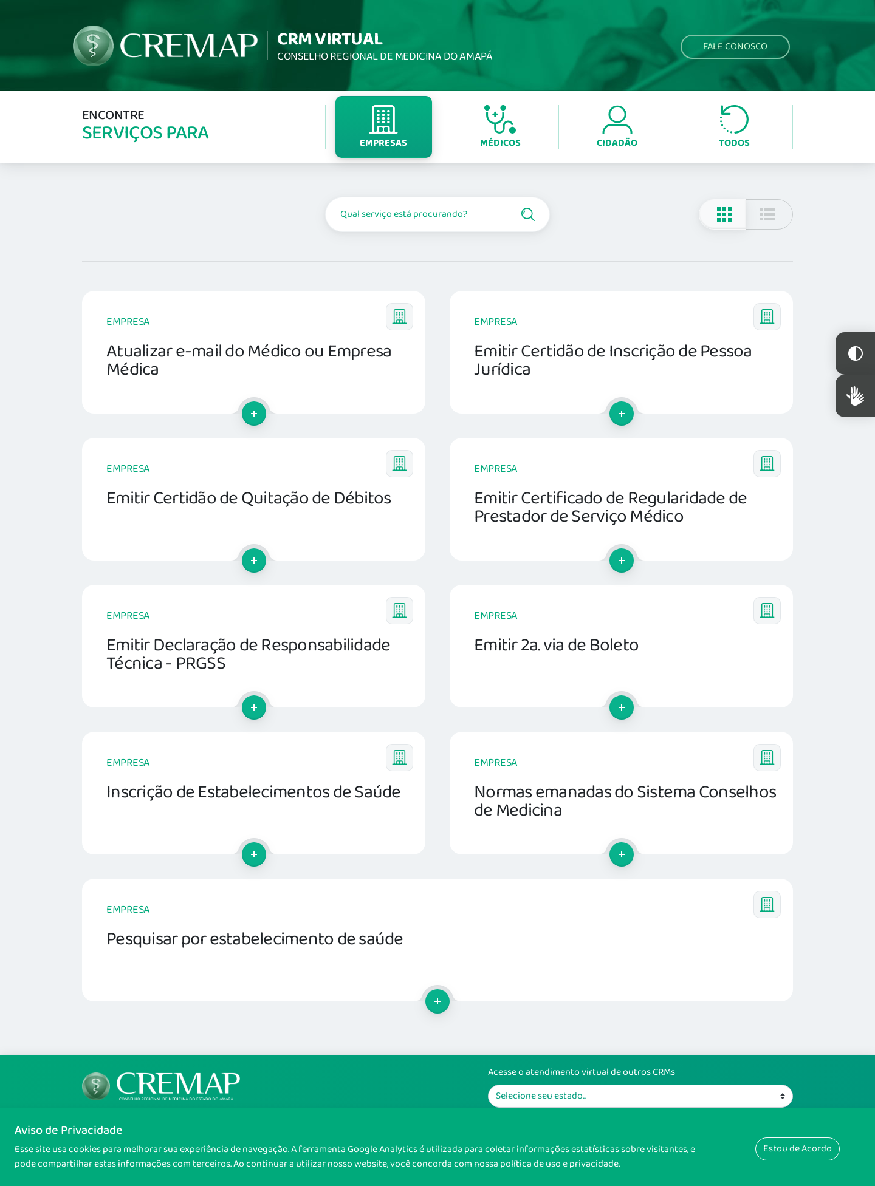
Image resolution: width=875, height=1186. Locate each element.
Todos (734, 128)
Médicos (500, 128)
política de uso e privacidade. (560, 1163)
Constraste (855, 353)
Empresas (383, 128)
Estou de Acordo (797, 1148)
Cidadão (617, 128)
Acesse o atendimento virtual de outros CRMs (581, 1072)
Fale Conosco (735, 46)
